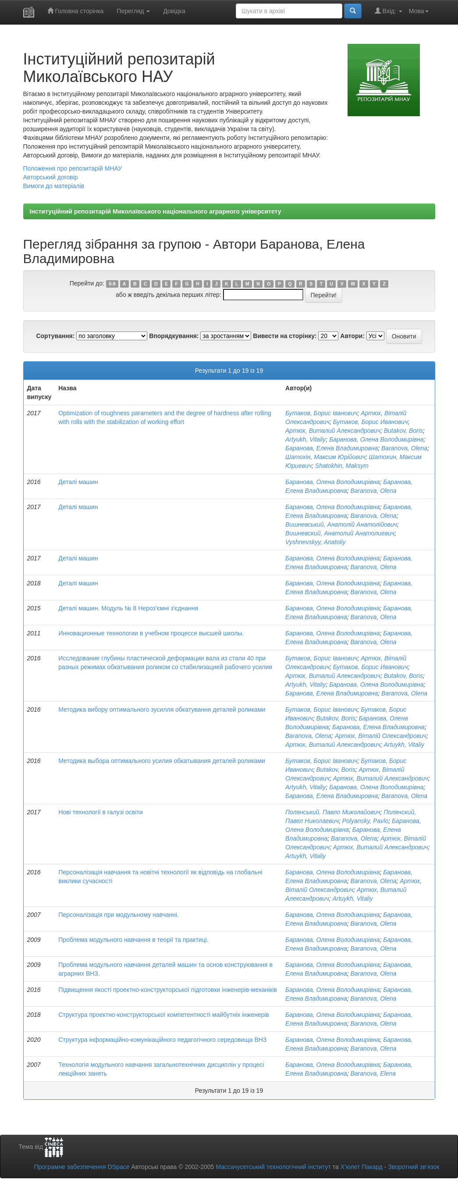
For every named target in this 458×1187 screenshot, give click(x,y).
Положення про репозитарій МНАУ (72, 168)
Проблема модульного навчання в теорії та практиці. (133, 939)
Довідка (174, 10)
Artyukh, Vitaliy (305, 439)
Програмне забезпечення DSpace (81, 1166)
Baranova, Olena (404, 448)
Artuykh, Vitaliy (404, 744)
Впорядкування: (174, 335)
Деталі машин (78, 481)
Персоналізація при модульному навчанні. (118, 914)
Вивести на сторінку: (284, 335)
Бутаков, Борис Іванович (321, 413)
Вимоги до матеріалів (54, 185)
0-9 (112, 283)
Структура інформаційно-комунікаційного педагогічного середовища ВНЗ (162, 1039)
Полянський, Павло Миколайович (332, 812)
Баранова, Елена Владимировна (331, 448)
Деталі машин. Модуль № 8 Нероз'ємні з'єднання (128, 608)
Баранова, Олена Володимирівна (376, 439)
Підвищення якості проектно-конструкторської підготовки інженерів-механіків (167, 989)
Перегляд (133, 10)
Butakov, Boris (403, 430)
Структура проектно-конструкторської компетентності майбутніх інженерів (163, 1014)
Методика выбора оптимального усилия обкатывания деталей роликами (161, 760)
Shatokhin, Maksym (342, 465)
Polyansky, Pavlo (365, 820)
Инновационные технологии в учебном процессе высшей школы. (151, 633)
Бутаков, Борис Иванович (370, 421)
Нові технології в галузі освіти (100, 812)
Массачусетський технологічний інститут (273, 1166)
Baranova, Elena (373, 1073)
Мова (419, 10)
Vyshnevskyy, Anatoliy (315, 541)
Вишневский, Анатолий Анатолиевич (339, 533)
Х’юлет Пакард (362, 1166)
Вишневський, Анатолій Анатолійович (341, 524)
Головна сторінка (75, 10)
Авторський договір (50, 177)
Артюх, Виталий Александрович (332, 430)
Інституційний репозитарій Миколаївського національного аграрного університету (155, 211)
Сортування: (55, 335)
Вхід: (388, 10)
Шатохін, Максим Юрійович (325, 456)
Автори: (352, 335)
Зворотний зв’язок (413, 1166)
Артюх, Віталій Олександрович (380, 735)
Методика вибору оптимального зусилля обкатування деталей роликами (161, 709)
